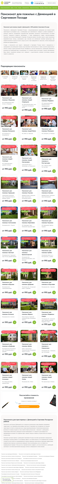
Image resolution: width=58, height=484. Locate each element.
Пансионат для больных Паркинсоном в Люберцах (11, 458)
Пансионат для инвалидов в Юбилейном (9, 454)
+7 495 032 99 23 (39, 3)
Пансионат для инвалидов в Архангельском (29, 460)
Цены (12, 7)
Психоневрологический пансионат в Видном (10, 460)
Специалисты (25, 7)
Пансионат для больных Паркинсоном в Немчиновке (11, 462)
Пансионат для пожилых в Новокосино (46, 346)
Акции (19, 7)
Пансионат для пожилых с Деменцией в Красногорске (12, 482)
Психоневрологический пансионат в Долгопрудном (11, 476)
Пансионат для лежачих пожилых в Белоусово (10, 469)
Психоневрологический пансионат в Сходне (10, 474)
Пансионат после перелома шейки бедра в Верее (34, 462)
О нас (15, 7)
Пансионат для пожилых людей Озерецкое (27, 100)
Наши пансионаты (5, 7)
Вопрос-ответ (48, 7)
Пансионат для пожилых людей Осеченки (7, 377)
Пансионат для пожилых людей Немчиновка (27, 160)
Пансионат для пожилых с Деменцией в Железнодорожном (13, 465)
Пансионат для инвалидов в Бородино (29, 478)
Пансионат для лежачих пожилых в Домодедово (36, 465)
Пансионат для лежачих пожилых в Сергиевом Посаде (33, 469)
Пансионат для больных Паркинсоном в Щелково (35, 467)
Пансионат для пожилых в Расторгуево (46, 161)
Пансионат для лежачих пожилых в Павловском (33, 476)
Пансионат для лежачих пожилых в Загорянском (11, 456)
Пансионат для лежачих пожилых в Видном (9, 471)
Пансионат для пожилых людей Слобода (7, 159)
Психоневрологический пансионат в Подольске (30, 474)
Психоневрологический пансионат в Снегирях (32, 458)
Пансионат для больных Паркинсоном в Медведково (30, 471)
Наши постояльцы (34, 7)
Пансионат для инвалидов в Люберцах (46, 456)
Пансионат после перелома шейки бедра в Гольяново (35, 480)
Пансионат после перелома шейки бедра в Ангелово (29, 454)
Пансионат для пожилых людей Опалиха (47, 377)
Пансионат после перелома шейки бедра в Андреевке (12, 467)
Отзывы (42, 7)
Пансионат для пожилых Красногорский (27, 252)
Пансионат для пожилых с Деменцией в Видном (34, 482)
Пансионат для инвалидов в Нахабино (29, 456)
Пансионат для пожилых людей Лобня (27, 377)
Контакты (55, 7)
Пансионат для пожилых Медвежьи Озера (48, 314)
